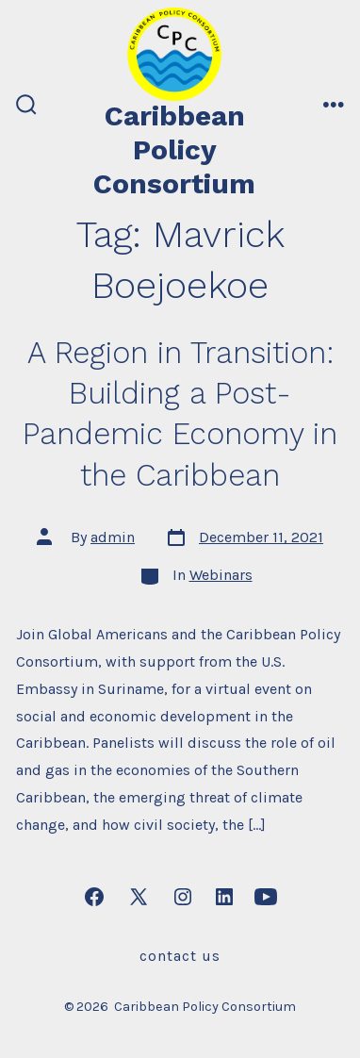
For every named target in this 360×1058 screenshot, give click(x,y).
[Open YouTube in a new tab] (266, 897)
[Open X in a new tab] (138, 897)
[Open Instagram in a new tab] (183, 897)
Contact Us (180, 956)
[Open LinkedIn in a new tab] (224, 897)
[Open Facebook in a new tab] (94, 897)
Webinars (221, 575)
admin (112, 537)
